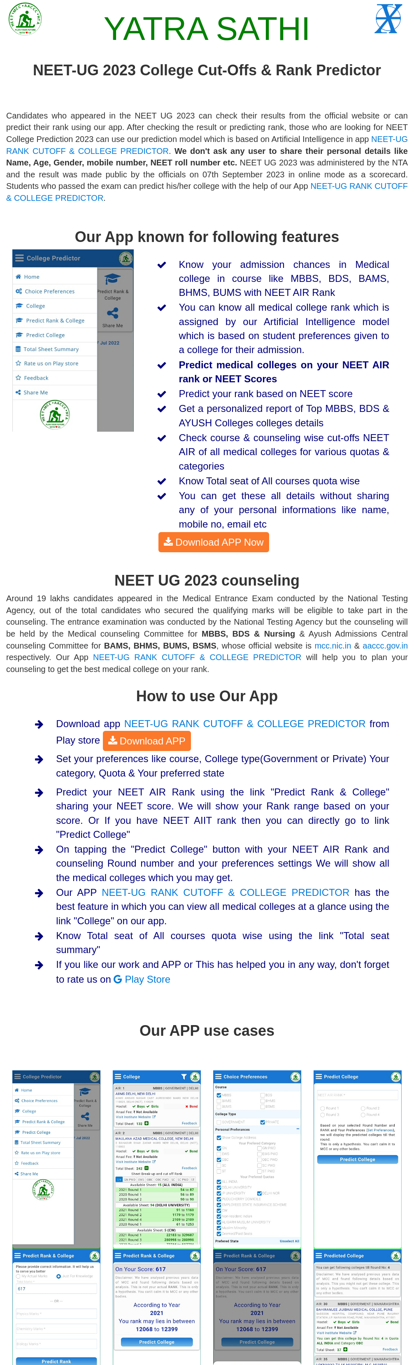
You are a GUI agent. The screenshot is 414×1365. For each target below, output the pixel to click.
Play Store (142, 979)
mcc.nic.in (332, 645)
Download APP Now (213, 541)
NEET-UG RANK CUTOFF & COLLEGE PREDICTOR (197, 657)
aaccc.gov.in (385, 645)
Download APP (147, 740)
